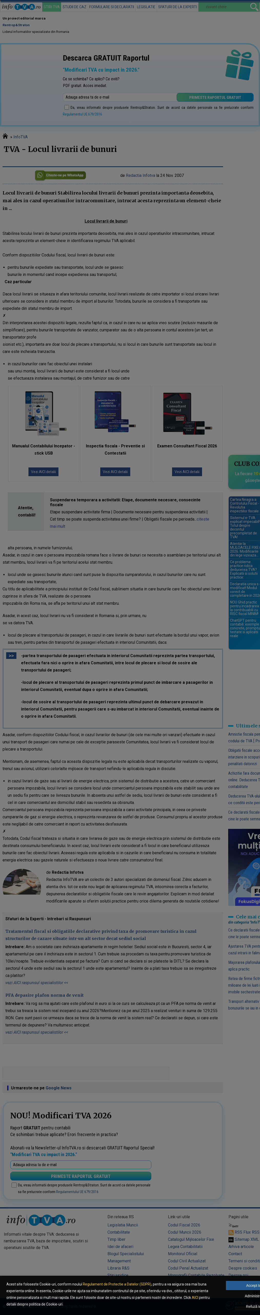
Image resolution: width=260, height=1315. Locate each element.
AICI (195, 1297)
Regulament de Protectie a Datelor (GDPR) (117, 1284)
